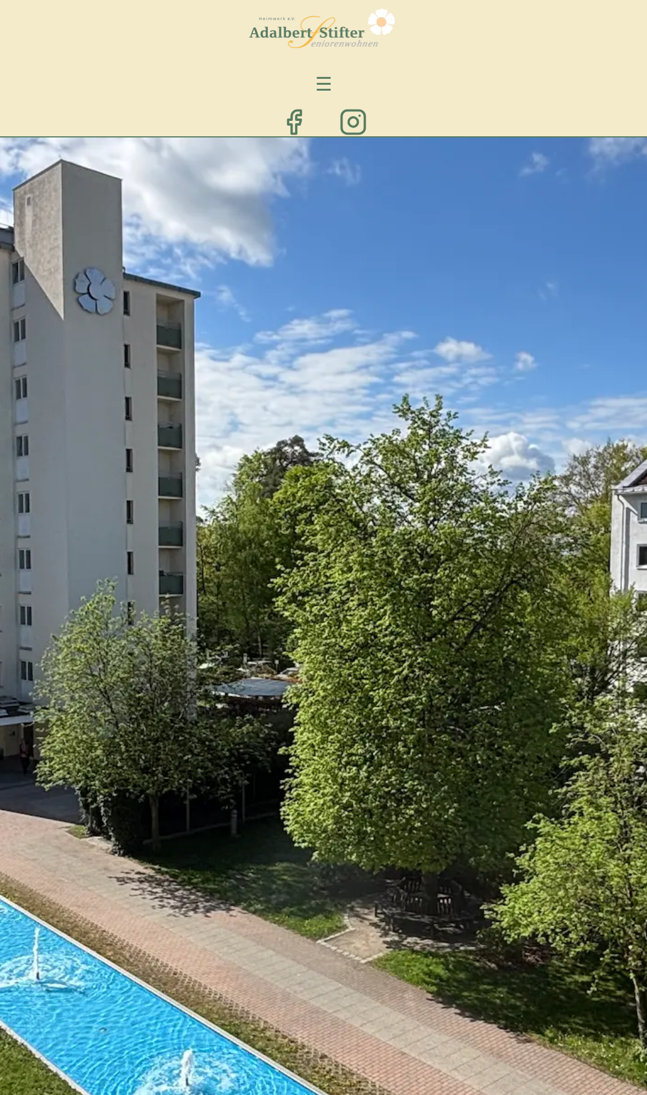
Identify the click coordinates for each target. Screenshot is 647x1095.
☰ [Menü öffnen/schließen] (323, 83)
